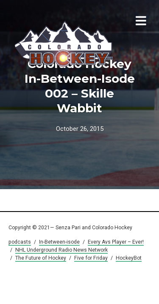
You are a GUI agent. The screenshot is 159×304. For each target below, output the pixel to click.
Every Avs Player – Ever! (116, 242)
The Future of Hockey (40, 258)
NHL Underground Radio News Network (61, 250)
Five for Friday (91, 258)
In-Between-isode (59, 242)
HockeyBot (129, 258)
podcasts (19, 242)
